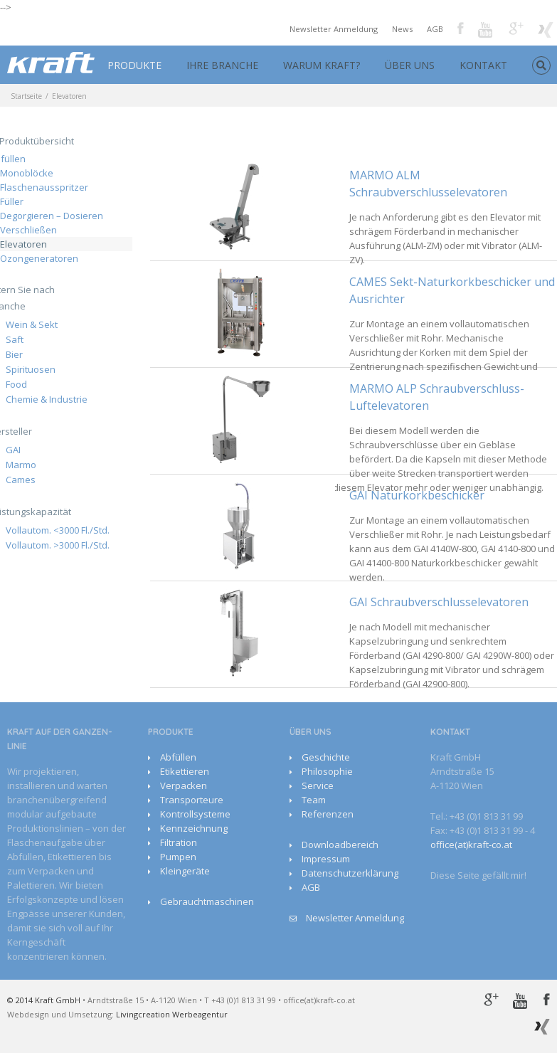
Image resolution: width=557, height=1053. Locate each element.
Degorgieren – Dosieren (51, 215)
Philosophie (327, 771)
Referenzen (328, 814)
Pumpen (178, 856)
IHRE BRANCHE (222, 65)
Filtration (178, 842)
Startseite (26, 96)
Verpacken (183, 785)
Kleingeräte (185, 870)
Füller (11, 201)
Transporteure (191, 799)
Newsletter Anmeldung (334, 28)
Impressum (326, 858)
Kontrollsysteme (195, 814)
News (402, 28)
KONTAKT (483, 65)
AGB (435, 28)
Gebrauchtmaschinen (207, 901)
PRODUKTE (134, 65)
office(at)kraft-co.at (471, 844)
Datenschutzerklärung (350, 873)
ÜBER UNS (410, 65)
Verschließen (28, 229)
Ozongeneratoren (39, 258)
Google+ (516, 28)
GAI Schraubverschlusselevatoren (439, 602)
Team (314, 799)
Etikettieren (184, 771)
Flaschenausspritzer (44, 187)
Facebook (460, 28)
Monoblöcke (26, 172)
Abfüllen (178, 757)
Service (318, 785)
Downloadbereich (340, 844)
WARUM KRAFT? (321, 65)
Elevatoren (23, 244)
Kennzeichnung (194, 828)
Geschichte (326, 757)
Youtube (486, 31)
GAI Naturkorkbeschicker (416, 495)
